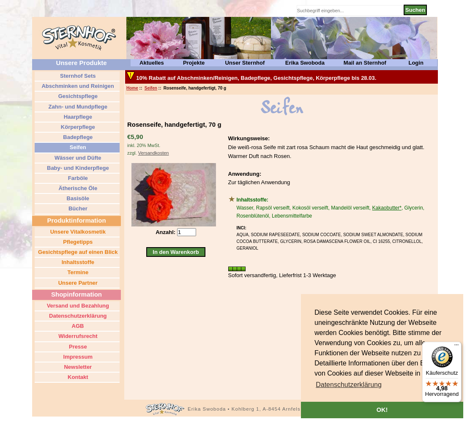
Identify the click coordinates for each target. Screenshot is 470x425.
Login (415, 63)
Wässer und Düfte (77, 158)
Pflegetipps (77, 242)
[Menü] (456, 347)
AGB (77, 326)
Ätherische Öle (77, 188)
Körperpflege (77, 127)
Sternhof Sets (77, 76)
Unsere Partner (77, 283)
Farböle (77, 178)
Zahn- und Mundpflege (77, 107)
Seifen (151, 88)
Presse (77, 346)
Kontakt (77, 377)
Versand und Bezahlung (77, 305)
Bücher (77, 208)
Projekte (194, 63)
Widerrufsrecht (77, 336)
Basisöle (77, 198)
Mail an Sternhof (365, 63)
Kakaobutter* (387, 208)
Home (132, 88)
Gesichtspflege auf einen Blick (77, 252)
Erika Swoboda (305, 63)
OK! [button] (382, 409)
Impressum (77, 357)
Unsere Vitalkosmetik (77, 232)
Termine (77, 272)
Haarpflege (77, 117)
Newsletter (77, 367)
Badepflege (77, 137)
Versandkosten (153, 152)
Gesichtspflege (77, 96)
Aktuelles (151, 63)
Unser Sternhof (245, 63)
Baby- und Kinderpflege (77, 168)
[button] (348, 385)
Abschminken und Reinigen (77, 86)
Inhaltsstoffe (77, 262)
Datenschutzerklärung (77, 316)
